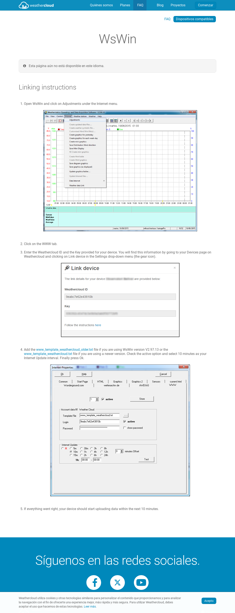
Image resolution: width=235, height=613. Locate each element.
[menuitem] (101, 5)
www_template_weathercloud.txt (48, 354)
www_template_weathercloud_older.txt (64, 350)
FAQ (139, 5)
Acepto (209, 600)
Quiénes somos (101, 5)
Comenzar (205, 5)
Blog (160, 5)
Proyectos (177, 5)
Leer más (90, 606)
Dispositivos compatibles (194, 19)
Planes (124, 5)
